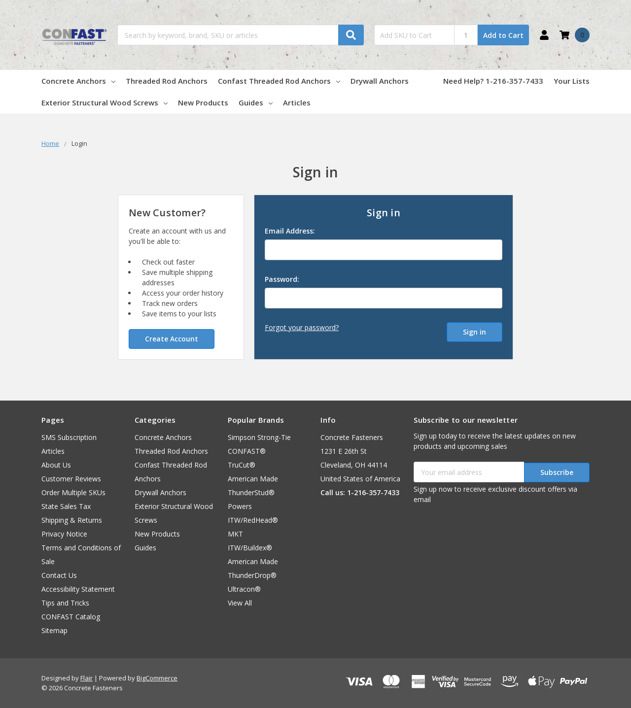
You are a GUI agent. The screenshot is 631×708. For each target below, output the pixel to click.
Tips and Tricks (65, 602)
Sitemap (54, 630)
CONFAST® (247, 451)
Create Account (171, 338)
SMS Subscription (69, 437)
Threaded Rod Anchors (167, 81)
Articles (297, 102)
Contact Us (59, 575)
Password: (282, 279)
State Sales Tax (66, 506)
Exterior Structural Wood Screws (104, 102)
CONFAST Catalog (70, 616)
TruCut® (241, 465)
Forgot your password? (302, 327)
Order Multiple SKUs (73, 492)
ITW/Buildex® (250, 547)
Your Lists (572, 81)
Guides (256, 102)
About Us (56, 465)
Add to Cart (503, 35)
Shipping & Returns (71, 520)
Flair (86, 678)
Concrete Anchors (78, 81)
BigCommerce (157, 678)
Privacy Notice (64, 534)
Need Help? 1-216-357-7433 (493, 81)
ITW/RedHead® (253, 520)
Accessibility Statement (78, 589)
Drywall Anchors (380, 81)
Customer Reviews (71, 478)
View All (240, 602)
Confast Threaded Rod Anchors (279, 81)
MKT (235, 534)
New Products (203, 102)
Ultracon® (244, 589)
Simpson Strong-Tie (259, 437)
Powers (240, 506)
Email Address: (290, 231)
